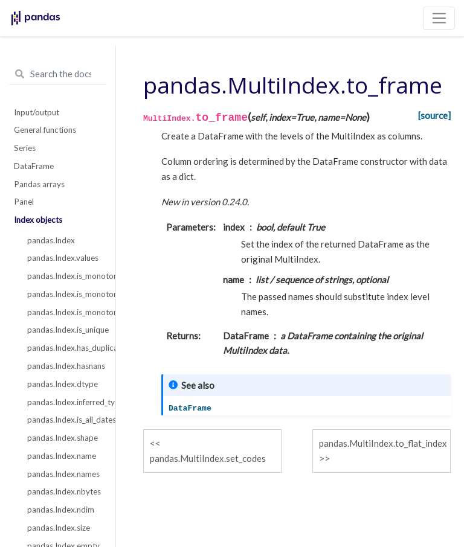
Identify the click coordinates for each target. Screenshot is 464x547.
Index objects (38, 220)
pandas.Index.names (63, 474)
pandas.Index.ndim (60, 509)
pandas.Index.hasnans (64, 366)
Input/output (36, 112)
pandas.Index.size (58, 528)
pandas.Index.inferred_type (64, 402)
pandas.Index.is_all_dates (64, 419)
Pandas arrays (39, 184)
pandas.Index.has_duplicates (64, 348)
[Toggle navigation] (439, 18)
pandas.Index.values (62, 258)
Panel (24, 201)
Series (25, 148)
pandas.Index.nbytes (64, 491)
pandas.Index (51, 240)
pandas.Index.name (61, 456)
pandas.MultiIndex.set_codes (208, 458)
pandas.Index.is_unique (64, 329)
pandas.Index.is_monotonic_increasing (64, 294)
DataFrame (34, 166)
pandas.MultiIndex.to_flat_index (383, 443)
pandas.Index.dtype (62, 384)
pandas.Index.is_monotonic (64, 276)
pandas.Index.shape (62, 438)
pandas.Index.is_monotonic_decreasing (64, 312)
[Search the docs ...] (57, 74)
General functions (45, 130)
